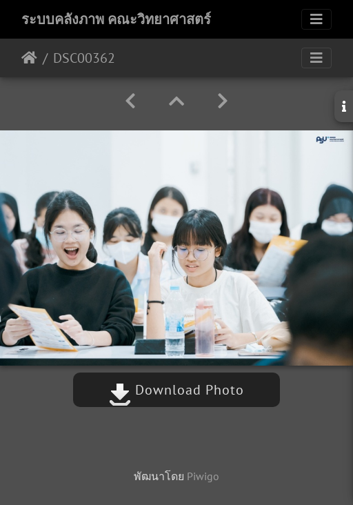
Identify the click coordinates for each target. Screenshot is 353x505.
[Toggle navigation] (316, 19)
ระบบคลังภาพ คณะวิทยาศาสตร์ (116, 19)
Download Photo (176, 390)
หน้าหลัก (29, 58)
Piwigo (203, 476)
